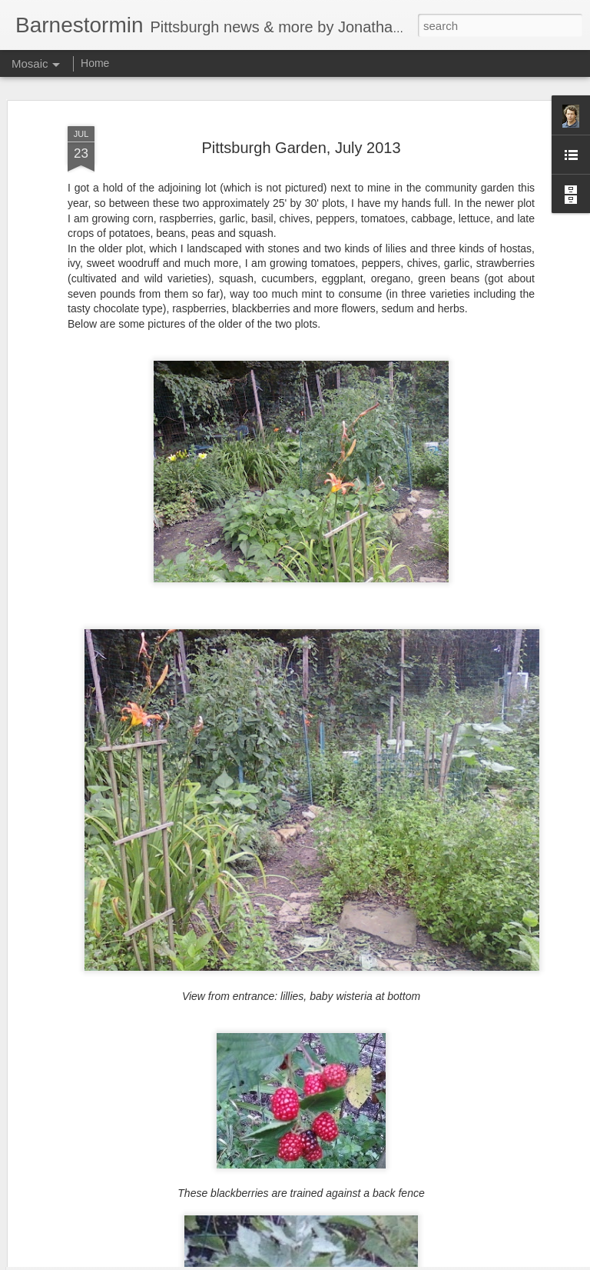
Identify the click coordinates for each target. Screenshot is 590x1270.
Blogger (343, 1261)
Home (95, 63)
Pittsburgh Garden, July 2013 (300, 108)
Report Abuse (388, 1261)
